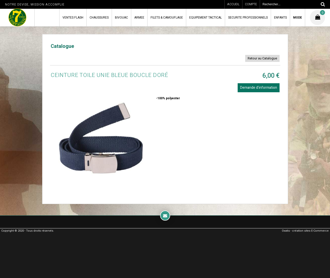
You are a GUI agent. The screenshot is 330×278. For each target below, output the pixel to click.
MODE (297, 17)
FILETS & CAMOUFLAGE (167, 17)
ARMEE (139, 17)
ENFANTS (280, 17)
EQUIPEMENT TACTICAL (205, 17)
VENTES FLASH (72, 17)
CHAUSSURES (99, 17)
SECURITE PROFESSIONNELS (248, 17)
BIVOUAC (121, 17)
